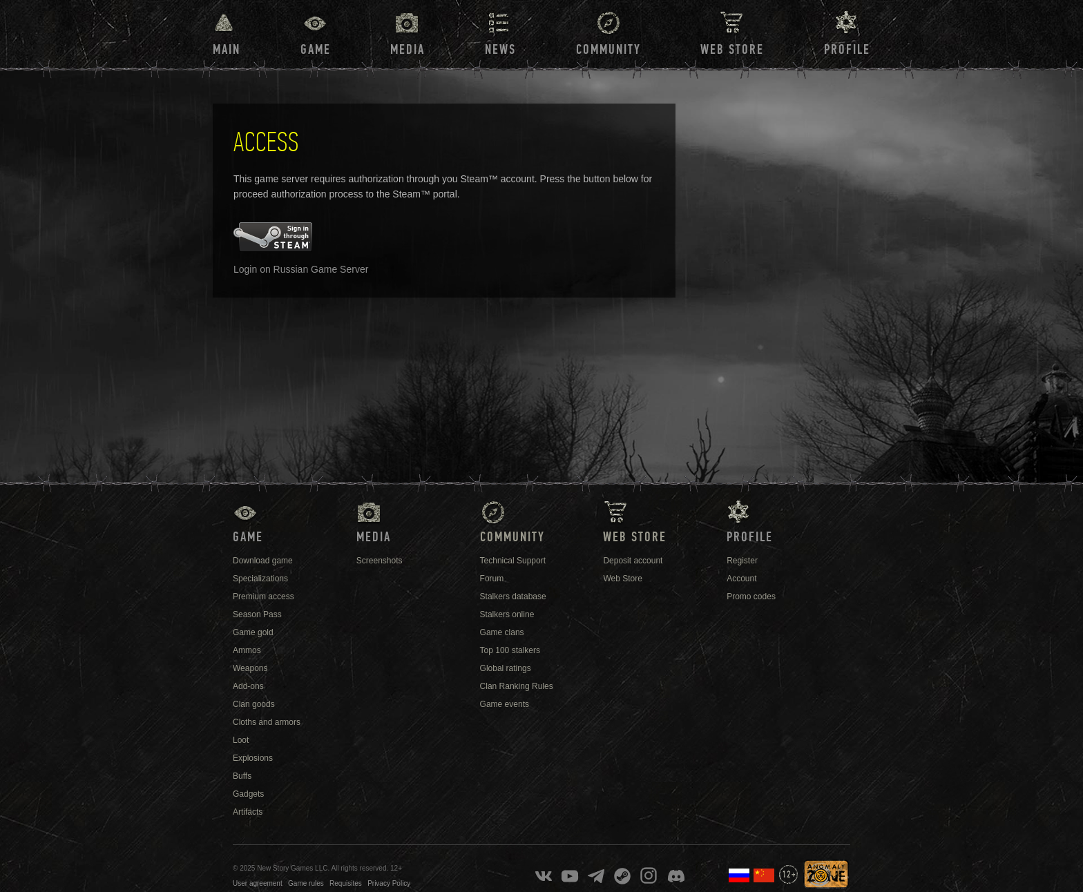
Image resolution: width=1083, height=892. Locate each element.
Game (315, 49)
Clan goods (254, 704)
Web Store (732, 49)
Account (741, 578)
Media (407, 49)
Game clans (502, 632)
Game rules (306, 883)
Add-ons (248, 686)
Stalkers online (507, 614)
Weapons (250, 668)
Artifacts (247, 812)
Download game (263, 560)
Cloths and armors (266, 722)
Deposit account (632, 560)
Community (608, 49)
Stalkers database (513, 596)
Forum (492, 578)
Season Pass (257, 614)
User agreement (257, 883)
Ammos (247, 650)
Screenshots (379, 560)
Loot (241, 740)
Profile (847, 49)
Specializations (260, 578)
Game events (504, 704)
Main (226, 49)
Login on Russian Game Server (300, 269)
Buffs (242, 776)
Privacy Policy (388, 883)
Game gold (253, 632)
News (500, 49)
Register (742, 560)
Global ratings (505, 668)
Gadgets (248, 794)
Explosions (253, 758)
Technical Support (513, 560)
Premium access (263, 596)
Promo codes (751, 596)
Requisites (345, 883)
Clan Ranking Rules (516, 686)
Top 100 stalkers (510, 650)
